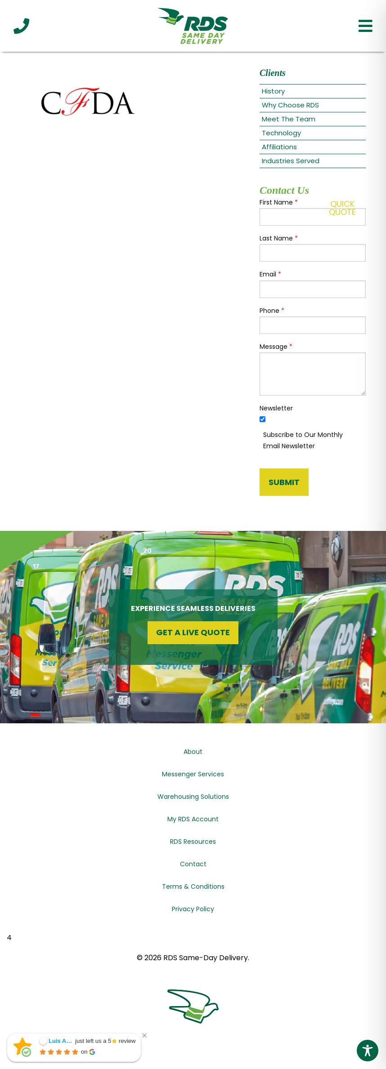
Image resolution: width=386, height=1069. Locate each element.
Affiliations (279, 146)
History (273, 91)
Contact (193, 864)
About (193, 751)
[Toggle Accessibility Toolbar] (367, 1050)
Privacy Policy (193, 908)
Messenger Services (193, 774)
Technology (281, 133)
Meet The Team (288, 119)
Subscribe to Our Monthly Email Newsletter (303, 440)
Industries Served (290, 160)
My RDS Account (193, 819)
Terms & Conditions (193, 886)
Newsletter (276, 408)
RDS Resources (193, 841)
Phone (272, 310)
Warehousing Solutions (193, 796)
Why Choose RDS (290, 105)
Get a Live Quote (193, 632)
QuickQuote (342, 208)
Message (276, 346)
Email (270, 274)
